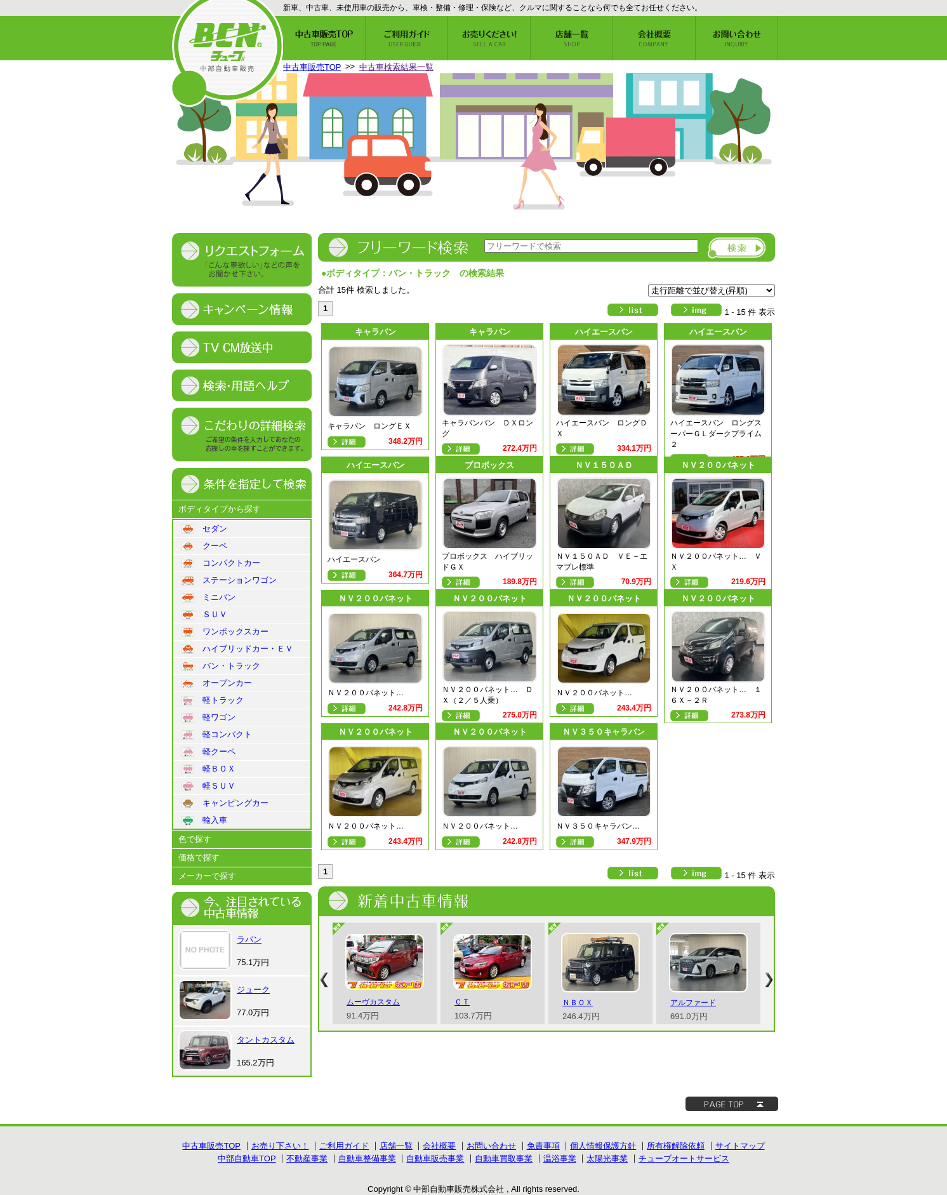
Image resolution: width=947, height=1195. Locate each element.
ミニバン (208, 597)
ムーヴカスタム (373, 1002)
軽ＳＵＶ (208, 786)
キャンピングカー (225, 803)
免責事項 (543, 1146)
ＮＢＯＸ (577, 1002)
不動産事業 (307, 1158)
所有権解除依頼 (676, 1146)
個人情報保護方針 (603, 1146)
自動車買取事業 (504, 1158)
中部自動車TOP (247, 1158)
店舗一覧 (396, 1146)
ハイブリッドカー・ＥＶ (237, 649)
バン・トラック (221, 666)
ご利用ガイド (344, 1146)
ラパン (249, 939)
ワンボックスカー (225, 632)
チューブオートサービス (684, 1158)
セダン (204, 529)
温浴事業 (559, 1158)
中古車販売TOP (312, 67)
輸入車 (204, 820)
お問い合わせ (491, 1146)
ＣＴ (462, 1002)
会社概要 (439, 1146)
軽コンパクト (217, 735)
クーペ (204, 546)
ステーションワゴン (229, 580)
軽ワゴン (208, 717)
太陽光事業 (607, 1158)
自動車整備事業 (367, 1158)
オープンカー (217, 683)
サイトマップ (740, 1146)
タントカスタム (266, 1040)
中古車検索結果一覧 (396, 67)
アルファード (693, 1002)
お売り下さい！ (280, 1146)
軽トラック (213, 700)
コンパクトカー (221, 563)
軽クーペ (208, 752)
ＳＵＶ (204, 615)
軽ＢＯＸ (208, 769)
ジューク (253, 989)
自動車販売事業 (435, 1158)
